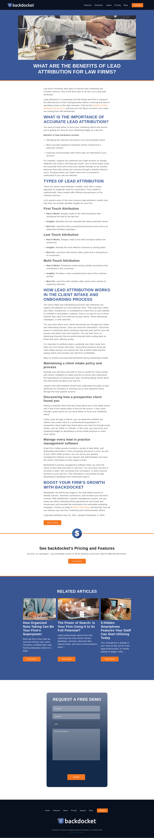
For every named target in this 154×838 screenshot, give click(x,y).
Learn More (77, 561)
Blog (126, 5)
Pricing (118, 5)
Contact (137, 5)
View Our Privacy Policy (77, 832)
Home (44, 810)
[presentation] (67, 767)
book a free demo (81, 507)
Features (88, 5)
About (109, 5)
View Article (32, 659)
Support (84, 810)
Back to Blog (52, 523)
